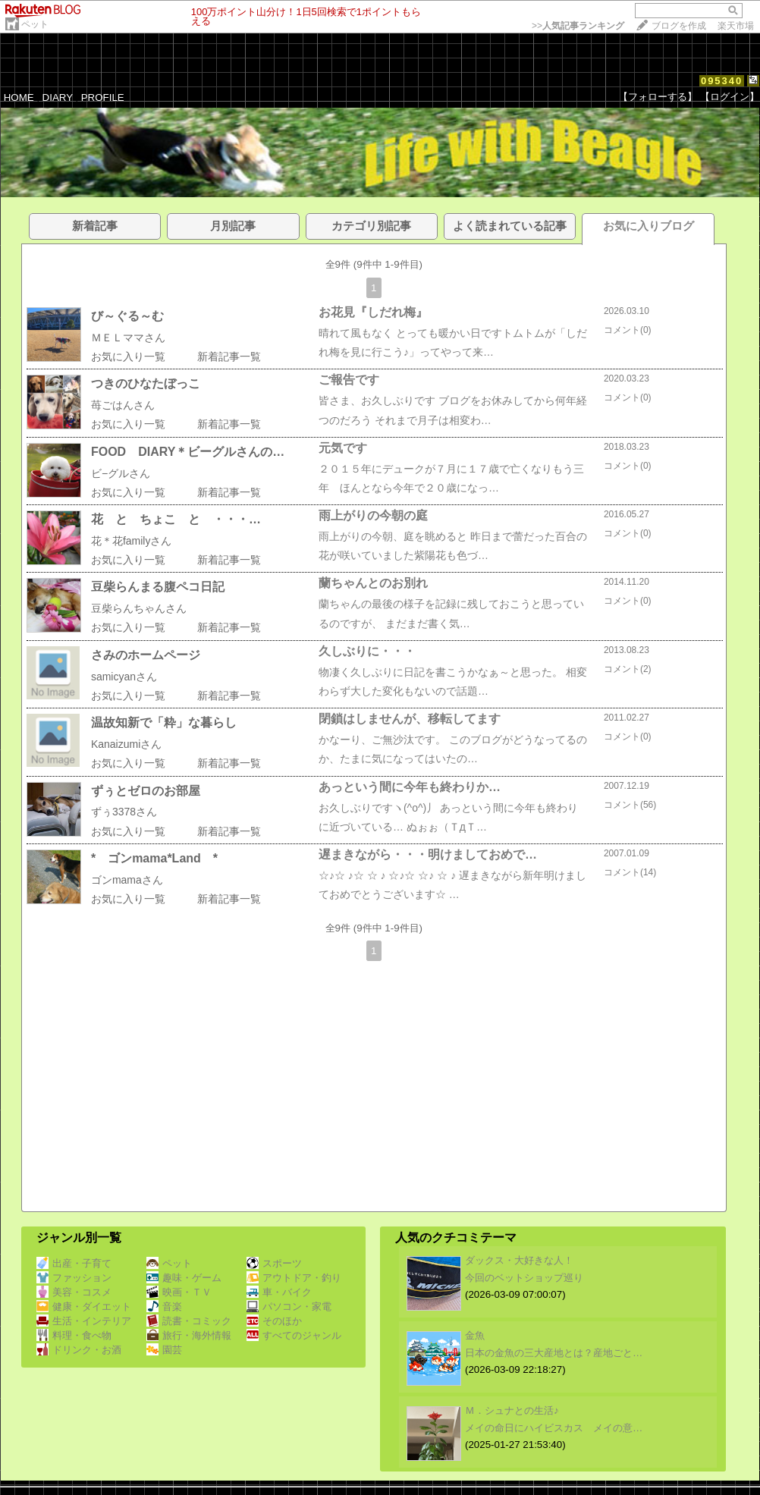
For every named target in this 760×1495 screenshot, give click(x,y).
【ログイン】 (729, 96)
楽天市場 (736, 25)
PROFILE (102, 97)
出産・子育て (73, 1263)
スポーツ (274, 1263)
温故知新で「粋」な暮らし (164, 722)
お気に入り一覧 (128, 356)
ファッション (73, 1277)
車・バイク (279, 1292)
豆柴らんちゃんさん (139, 608)
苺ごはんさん (123, 405)
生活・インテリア (83, 1321)
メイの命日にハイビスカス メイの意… (553, 1428)
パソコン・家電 (289, 1306)
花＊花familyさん (131, 541)
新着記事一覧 (229, 356)
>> (578, 25)
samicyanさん (124, 677)
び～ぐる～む (127, 315)
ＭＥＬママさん (128, 337)
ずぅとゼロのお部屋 (145, 790)
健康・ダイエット (83, 1306)
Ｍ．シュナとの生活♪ (512, 1410)
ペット (35, 24)
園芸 (164, 1349)
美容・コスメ (73, 1292)
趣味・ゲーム (183, 1277)
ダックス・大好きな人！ (519, 1260)
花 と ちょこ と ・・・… (176, 519)
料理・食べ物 (73, 1335)
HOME (19, 97)
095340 (722, 80)
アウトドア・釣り (294, 1277)
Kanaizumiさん (126, 744)
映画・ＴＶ (179, 1292)
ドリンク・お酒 (78, 1349)
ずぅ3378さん (124, 812)
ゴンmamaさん (127, 880)
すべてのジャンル (294, 1335)
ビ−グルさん (120, 473)
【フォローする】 (657, 96)
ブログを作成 (679, 25)
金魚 (475, 1335)
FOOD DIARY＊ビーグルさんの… (187, 451)
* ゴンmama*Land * (154, 858)
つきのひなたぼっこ (145, 383)
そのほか (274, 1321)
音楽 (164, 1306)
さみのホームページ (145, 655)
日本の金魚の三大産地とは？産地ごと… (553, 1352)
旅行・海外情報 (188, 1335)
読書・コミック (188, 1321)
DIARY (57, 97)
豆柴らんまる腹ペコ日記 (158, 586)
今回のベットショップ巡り (524, 1277)
